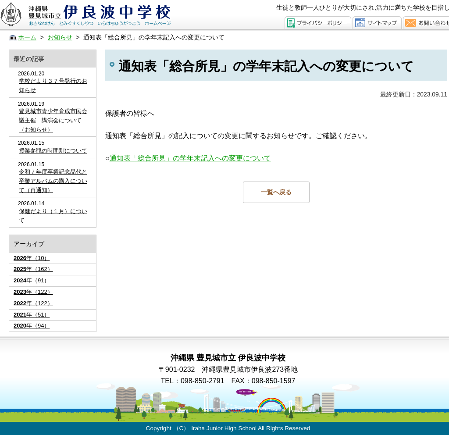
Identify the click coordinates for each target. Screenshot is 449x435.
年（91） (32, 280)
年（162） (33, 269)
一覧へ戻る (276, 192)
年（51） (32, 314)
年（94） (32, 325)
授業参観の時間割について (53, 150)
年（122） (33, 292)
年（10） (32, 258)
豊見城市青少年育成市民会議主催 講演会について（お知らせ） (53, 120)
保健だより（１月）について (53, 216)
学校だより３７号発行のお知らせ (53, 85)
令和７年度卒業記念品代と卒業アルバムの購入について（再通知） (53, 180)
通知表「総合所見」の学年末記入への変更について (190, 158)
